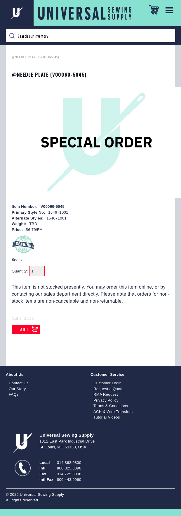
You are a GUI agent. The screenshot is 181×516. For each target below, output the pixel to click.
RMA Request (105, 394)
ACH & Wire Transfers (113, 411)
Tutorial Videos (106, 417)
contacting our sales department (46, 294)
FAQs (14, 394)
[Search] (90, 35)
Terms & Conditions (110, 406)
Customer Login (107, 383)
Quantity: (20, 271)
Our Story (17, 389)
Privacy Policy (106, 400)
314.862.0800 (69, 462)
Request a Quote (108, 389)
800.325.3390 (69, 468)
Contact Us (19, 383)
